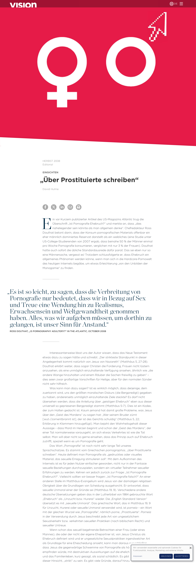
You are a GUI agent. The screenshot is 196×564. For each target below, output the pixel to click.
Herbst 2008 (51, 161)
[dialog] (162, 553)
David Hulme (51, 189)
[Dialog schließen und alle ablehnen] (190, 547)
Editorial (48, 164)
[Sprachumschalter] (171, 3)
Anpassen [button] (137, 556)
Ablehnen (166, 556)
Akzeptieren (181, 556)
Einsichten (50, 172)
